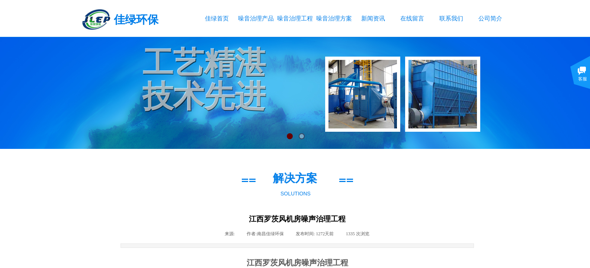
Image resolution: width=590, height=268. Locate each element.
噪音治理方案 (334, 18)
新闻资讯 (373, 18)
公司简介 (490, 18)
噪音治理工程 (294, 18)
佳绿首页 (217, 18)
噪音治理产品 (255, 18)
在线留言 (412, 18)
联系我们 (451, 18)
